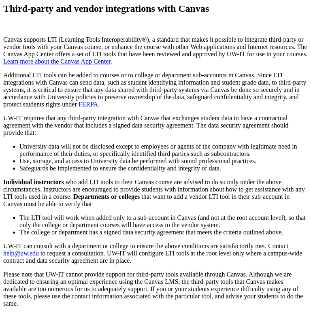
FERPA (88, 104)
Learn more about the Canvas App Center (57, 61)
